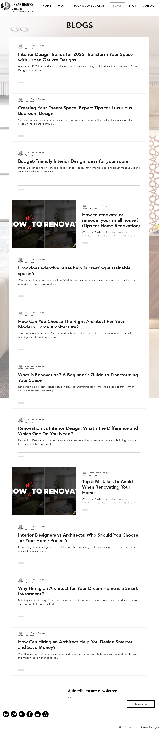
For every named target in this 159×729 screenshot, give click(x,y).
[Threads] (45, 714)
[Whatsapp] (6, 714)
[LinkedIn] (37, 714)
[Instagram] (14, 714)
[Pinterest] (22, 714)
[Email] (95, 703)
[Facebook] (29, 714)
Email (71, 697)
